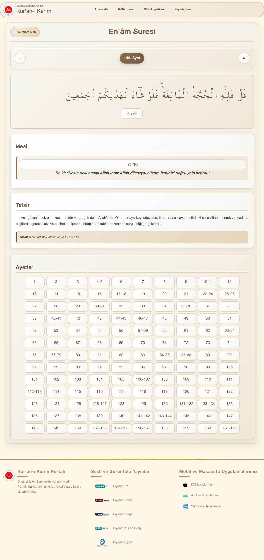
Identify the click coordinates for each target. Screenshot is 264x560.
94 (99, 368)
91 (34, 368)
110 (208, 380)
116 (99, 392)
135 (229, 404)
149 (56, 429)
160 (208, 429)
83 (143, 355)
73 (208, 343)
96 (143, 368)
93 (78, 368)
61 (186, 331)
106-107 (143, 380)
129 (143, 404)
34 (164, 307)
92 (56, 368)
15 (78, 294)
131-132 (186, 404)
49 (186, 319)
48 (164, 319)
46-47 (143, 319)
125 (78, 404)
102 (56, 380)
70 (143, 343)
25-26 (230, 294)
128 (121, 404)
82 (121, 355)
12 (229, 282)
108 (164, 380)
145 (186, 416)
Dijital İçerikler (154, 9)
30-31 (100, 307)
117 (121, 392)
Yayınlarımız (183, 9)
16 (99, 294)
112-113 (35, 392)
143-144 (165, 416)
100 (229, 368)
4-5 (99, 282)
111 (229, 380)
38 (229, 307)
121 (208, 392)
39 (34, 319)
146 (208, 416)
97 (164, 368)
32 (121, 307)
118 (143, 392)
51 (229, 319)
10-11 (208, 282)
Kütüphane (125, 9)
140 (121, 416)
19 (143, 294)
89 (208, 355)
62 (208, 331)
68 (99, 343)
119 (164, 392)
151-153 (100, 429)
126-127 (100, 404)
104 (99, 380)
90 (229, 355)
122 (229, 392)
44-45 (121, 319)
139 (99, 416)
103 (78, 380)
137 (56, 416)
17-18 (121, 294)
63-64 (230, 331)
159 (186, 429)
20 (164, 294)
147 (229, 416)
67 (78, 343)
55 (99, 331)
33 (143, 307)
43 (99, 319)
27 (34, 307)
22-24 (208, 294)
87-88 (186, 355)
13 (34, 294)
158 (164, 429)
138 (78, 416)
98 (186, 368)
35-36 (186, 307)
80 (78, 355)
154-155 (121, 429)
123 (34, 404)
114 (56, 392)
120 (186, 392)
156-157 (143, 429)
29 (78, 307)
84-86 (165, 355)
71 (164, 343)
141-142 (143, 416)
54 (78, 331)
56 (121, 331)
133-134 (208, 404)
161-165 (230, 429)
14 (56, 294)
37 (208, 307)
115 (78, 392)
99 (208, 368)
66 (56, 343)
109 (186, 380)
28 (56, 307)
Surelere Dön (25, 32)
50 (208, 319)
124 (56, 404)
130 (164, 404)
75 (34, 355)
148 (34, 429)
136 (34, 416)
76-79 (56, 355)
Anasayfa (101, 9)
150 (78, 429)
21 (186, 294)
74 (229, 343)
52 (34, 331)
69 (121, 343)
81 (99, 355)
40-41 (56, 319)
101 (34, 380)
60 (164, 331)
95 (121, 368)
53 (56, 331)
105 (121, 380)
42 (78, 319)
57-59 (143, 331)
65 (34, 343)
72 (186, 343)
